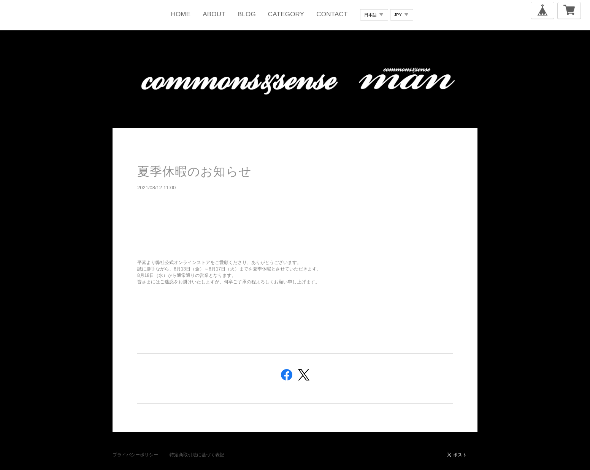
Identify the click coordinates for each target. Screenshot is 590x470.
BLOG (247, 14)
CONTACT (331, 14)
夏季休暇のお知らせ (194, 171)
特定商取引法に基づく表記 (197, 454)
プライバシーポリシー (135, 454)
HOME (180, 14)
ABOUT (214, 14)
